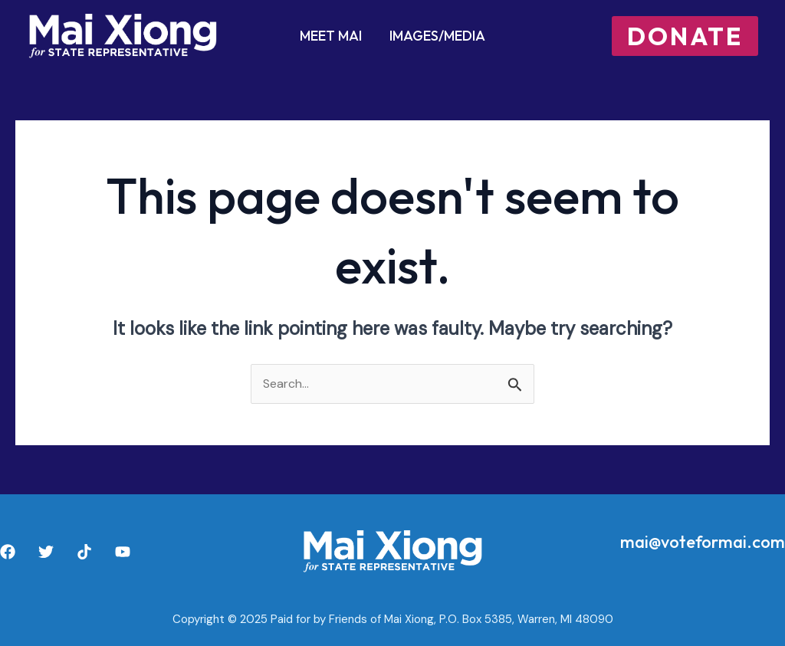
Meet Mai (331, 35)
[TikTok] (84, 551)
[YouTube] (122, 551)
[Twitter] (46, 551)
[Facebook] (7, 551)
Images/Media (437, 35)
